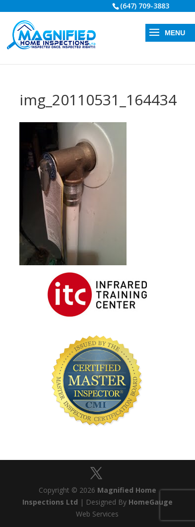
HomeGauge (151, 502)
